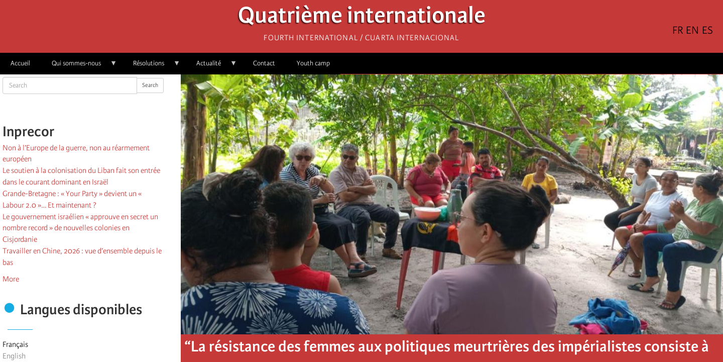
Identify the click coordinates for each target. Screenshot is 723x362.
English (14, 355)
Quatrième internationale (362, 18)
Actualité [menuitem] (211, 66)
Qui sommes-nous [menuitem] (79, 66)
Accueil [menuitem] (20, 63)
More (11, 279)
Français (15, 344)
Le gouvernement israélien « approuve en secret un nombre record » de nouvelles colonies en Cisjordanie (80, 228)
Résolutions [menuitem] (151, 66)
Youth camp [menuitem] (313, 63)
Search (150, 85)
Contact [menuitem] (264, 63)
